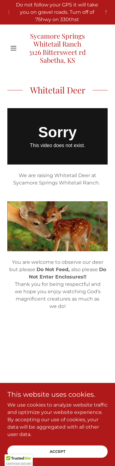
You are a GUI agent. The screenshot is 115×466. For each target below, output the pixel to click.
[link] (57, 48)
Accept (57, 451)
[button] (14, 48)
